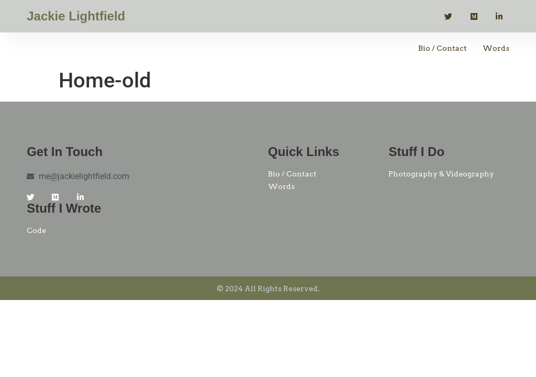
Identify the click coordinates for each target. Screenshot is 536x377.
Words (496, 48)
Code (36, 230)
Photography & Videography (441, 174)
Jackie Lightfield (76, 16)
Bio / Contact (442, 48)
